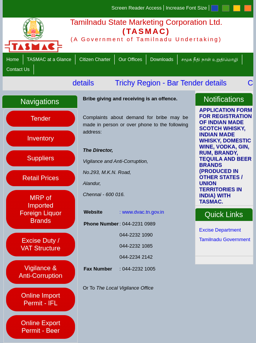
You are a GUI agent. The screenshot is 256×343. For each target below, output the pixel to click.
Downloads (161, 59)
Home (12, 59)
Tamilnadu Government (224, 239)
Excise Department (220, 230)
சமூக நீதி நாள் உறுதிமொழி (209, 59)
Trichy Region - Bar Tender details (175, 83)
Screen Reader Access (137, 8)
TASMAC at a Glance (49, 59)
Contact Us (18, 69)
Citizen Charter (94, 59)
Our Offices (130, 59)
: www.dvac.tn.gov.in (142, 212)
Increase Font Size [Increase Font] (186, 8)
